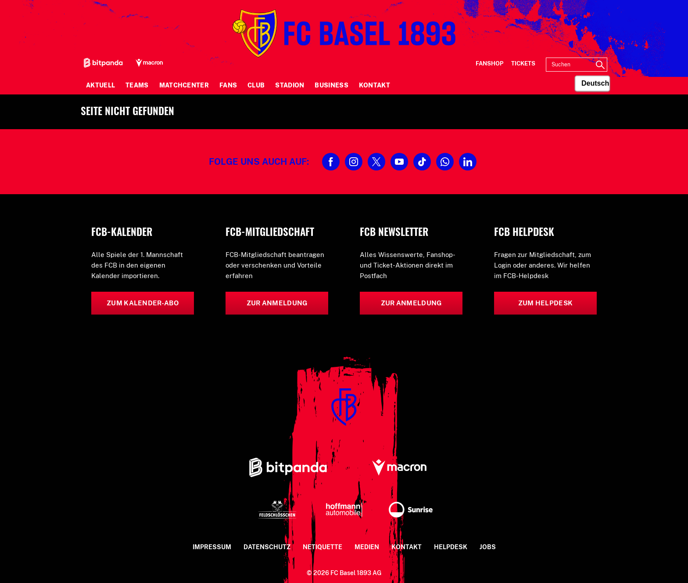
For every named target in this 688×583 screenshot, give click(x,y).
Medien (367, 546)
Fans (228, 85)
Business (331, 85)
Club (256, 85)
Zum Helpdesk (545, 303)
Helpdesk (450, 546)
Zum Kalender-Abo (143, 303)
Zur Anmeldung (277, 303)
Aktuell (100, 85)
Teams (137, 85)
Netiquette (322, 546)
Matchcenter (184, 85)
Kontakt (374, 85)
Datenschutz (267, 546)
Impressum (212, 546)
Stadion (289, 85)
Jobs (488, 546)
